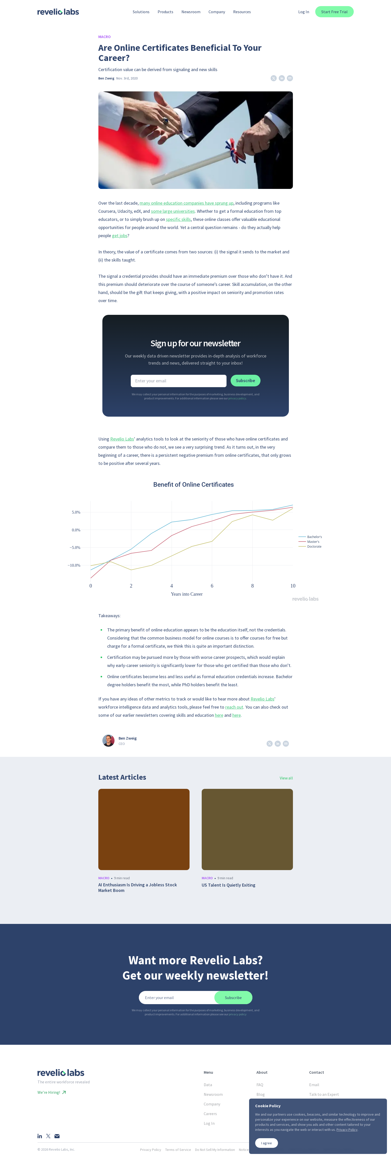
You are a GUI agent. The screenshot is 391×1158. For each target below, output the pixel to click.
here (219, 715)
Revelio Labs (122, 439)
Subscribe (245, 380)
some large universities (173, 211)
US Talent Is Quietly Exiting (228, 885)
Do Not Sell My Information (215, 1149)
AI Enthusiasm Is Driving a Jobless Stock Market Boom (137, 887)
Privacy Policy (150, 1149)
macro (103, 878)
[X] (48, 1136)
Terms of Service (178, 1149)
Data (208, 1084)
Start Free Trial (334, 11)
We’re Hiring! (52, 1092)
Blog (260, 1094)
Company (212, 1103)
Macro (104, 36)
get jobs (119, 235)
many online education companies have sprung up (186, 203)
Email (314, 1084)
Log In (303, 11)
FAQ (259, 1084)
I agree (266, 1143)
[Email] (57, 1136)
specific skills (178, 219)
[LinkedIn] (40, 1136)
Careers (210, 1113)
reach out (234, 707)
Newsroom (213, 1094)
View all (286, 777)
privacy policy (237, 398)
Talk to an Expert (324, 1094)
